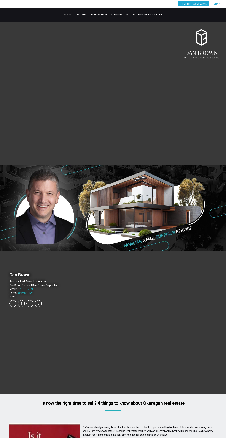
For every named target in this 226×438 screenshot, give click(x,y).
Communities (119, 15)
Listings (81, 15)
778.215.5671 (25, 289)
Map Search (99, 15)
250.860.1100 (25, 293)
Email (12, 297)
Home (67, 15)
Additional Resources (147, 15)
